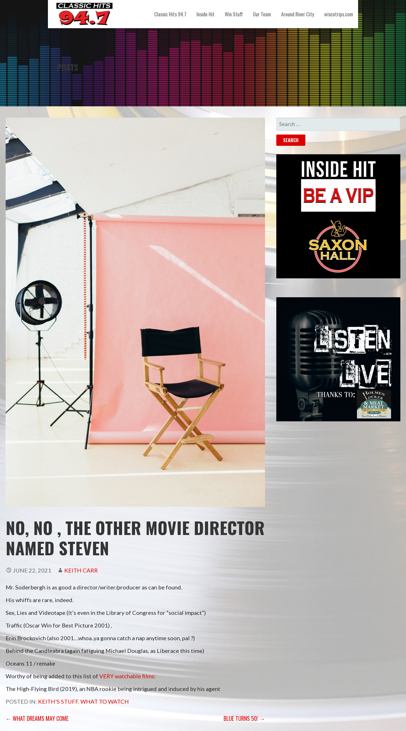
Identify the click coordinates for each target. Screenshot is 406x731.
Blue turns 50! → (244, 718)
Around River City (297, 14)
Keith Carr (81, 570)
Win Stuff (234, 14)
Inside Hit (206, 14)
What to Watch (104, 701)
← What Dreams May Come (37, 718)
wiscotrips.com (338, 14)
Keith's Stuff (58, 701)
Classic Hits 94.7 (170, 14)
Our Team (262, 14)
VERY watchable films (126, 676)
